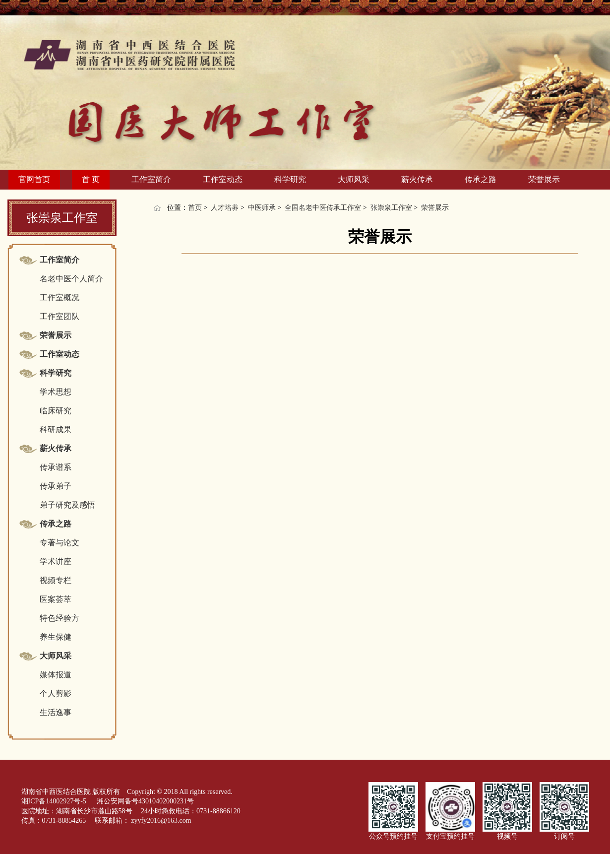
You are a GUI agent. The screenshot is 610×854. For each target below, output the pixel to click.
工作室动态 (223, 179)
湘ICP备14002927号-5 (54, 801)
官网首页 (34, 179)
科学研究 (290, 179)
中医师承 (262, 207)
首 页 (91, 179)
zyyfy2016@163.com (161, 820)
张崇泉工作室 (391, 207)
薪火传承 (417, 179)
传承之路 (480, 179)
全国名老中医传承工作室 (323, 207)
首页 (195, 207)
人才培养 (225, 207)
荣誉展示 (544, 179)
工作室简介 (151, 179)
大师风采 (353, 179)
